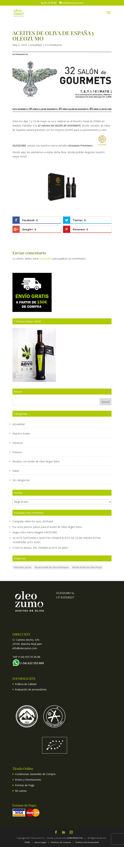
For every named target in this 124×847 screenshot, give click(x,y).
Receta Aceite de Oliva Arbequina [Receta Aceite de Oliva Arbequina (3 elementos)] (52, 567)
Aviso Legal (40, 842)
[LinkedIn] (63, 832)
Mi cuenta (21, 790)
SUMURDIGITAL (75, 838)
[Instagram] (71, 832)
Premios (17, 452)
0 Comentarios (53, 45)
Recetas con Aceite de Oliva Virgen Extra (36, 461)
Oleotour (17, 443)
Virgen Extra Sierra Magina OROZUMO (34, 532)
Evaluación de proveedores (31, 689)
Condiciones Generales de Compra (35, 774)
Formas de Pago (24, 785)
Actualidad (36, 45)
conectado (45, 258)
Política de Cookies (61, 842)
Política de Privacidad (87, 842)
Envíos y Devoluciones (28, 779)
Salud (15, 470)
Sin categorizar (21, 480)
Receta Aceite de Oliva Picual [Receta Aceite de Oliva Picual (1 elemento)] (87, 567)
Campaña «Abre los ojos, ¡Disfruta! (32, 521)
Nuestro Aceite (21, 433)
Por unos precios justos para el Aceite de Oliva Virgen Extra (47, 527)
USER (27, 842)
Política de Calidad (25, 684)
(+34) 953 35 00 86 (29, 657)
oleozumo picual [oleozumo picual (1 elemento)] (22, 567)
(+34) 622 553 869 (32, 663)
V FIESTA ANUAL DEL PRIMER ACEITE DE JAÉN (40, 547)
